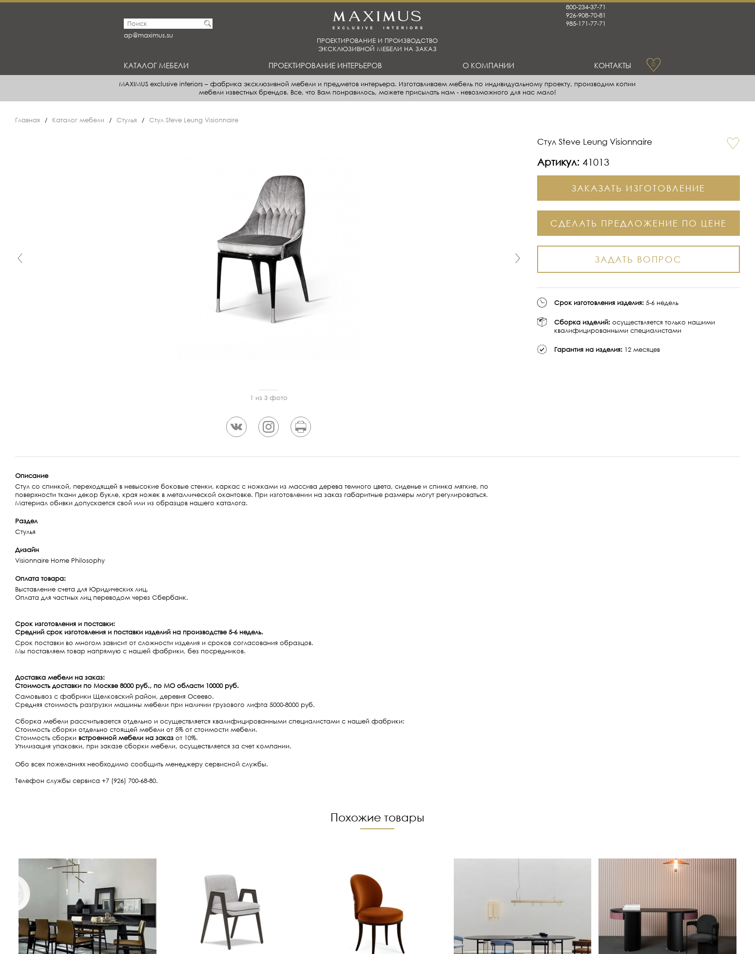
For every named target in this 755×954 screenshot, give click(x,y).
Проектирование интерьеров (325, 65)
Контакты (612, 65)
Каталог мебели (156, 65)
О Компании (488, 65)
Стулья (126, 120)
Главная (27, 120)
